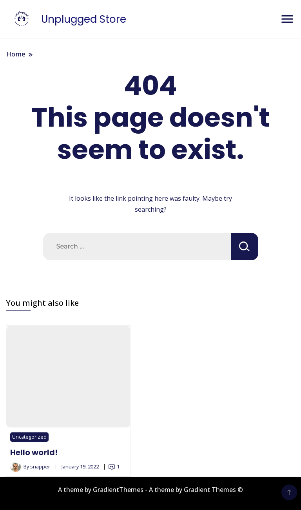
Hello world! (34, 452)
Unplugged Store (83, 19)
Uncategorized (29, 437)
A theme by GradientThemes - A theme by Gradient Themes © (150, 489)
